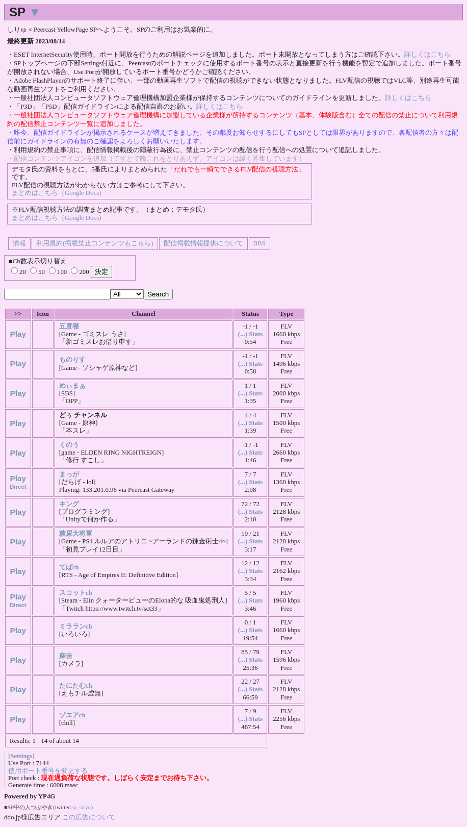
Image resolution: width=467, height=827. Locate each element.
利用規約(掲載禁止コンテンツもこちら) (94, 243)
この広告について (88, 817)
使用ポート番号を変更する (48, 770)
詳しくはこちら (427, 54)
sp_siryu (81, 807)
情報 (19, 243)
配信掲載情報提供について (203, 243)
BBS (259, 243)
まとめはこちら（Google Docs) (56, 192)
